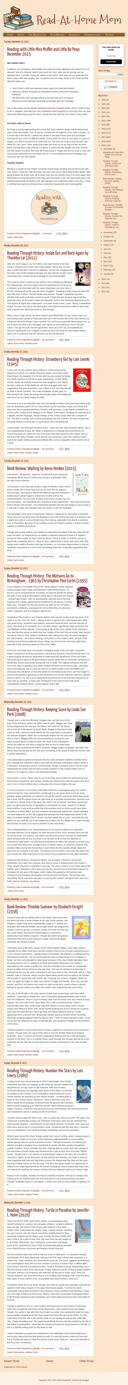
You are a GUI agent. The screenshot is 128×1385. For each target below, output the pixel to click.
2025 (103, 104)
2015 (103, 145)
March (106, 265)
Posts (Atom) (21, 1367)
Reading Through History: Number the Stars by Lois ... (112, 216)
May (106, 257)
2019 (103, 129)
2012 (103, 287)
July (106, 249)
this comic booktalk (79, 1339)
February (108, 270)
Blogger (85, 1380)
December (108, 149)
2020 (103, 125)
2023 (103, 112)
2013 (103, 283)
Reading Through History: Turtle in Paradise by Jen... (111, 224)
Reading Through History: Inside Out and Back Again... (112, 163)
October (107, 236)
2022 (103, 116)
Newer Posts (11, 1361)
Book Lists (74, 34)
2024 (103, 108)
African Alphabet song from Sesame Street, (51, 108)
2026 (103, 100)
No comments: (48, 340)
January (107, 274)
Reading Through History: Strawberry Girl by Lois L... (112, 172)
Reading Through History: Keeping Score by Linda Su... (112, 198)
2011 (103, 291)
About (21, 34)
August (107, 245)
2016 (103, 141)
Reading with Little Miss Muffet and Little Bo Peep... (113, 154)
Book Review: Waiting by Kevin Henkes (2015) (41, 468)
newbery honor (31, 343)
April (106, 261)
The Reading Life (37, 34)
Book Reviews (57, 34)
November (108, 232)
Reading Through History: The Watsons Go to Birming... (113, 189)
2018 (103, 133)
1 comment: (47, 233)
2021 (103, 120)
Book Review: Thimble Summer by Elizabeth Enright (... (113, 207)
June (106, 253)
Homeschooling (92, 34)
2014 (103, 279)
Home (10, 34)
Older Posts (87, 1361)
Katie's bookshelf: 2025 (110, 81)
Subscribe (111, 62)
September (109, 241)
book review (19, 343)
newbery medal (31, 453)
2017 (103, 137)
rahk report (18, 237)
